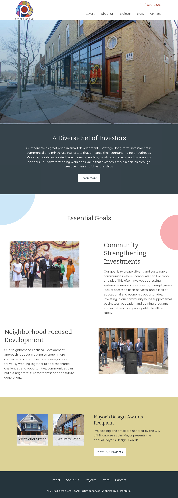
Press (106, 480)
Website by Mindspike (116, 490)
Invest (56, 480)
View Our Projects (110, 452)
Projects (90, 480)
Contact (120, 480)
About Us (72, 480)
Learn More (89, 178)
